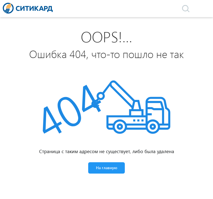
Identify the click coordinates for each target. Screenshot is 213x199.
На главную (106, 167)
